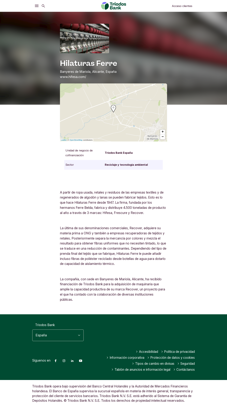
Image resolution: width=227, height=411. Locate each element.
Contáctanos (184, 370)
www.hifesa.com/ (73, 77)
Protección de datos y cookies (171, 358)
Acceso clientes (182, 6)
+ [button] (163, 132)
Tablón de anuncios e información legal (139, 370)
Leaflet (63, 140)
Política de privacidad (177, 352)
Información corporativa (124, 358)
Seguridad (186, 364)
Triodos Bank (45, 325)
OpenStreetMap (76, 140)
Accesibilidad (146, 352)
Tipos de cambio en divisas (152, 364)
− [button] (163, 137)
